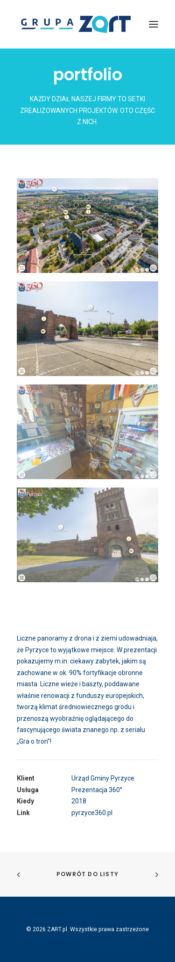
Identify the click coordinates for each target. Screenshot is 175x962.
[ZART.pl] (75, 24)
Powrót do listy (87, 874)
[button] (153, 24)
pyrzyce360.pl (91, 812)
